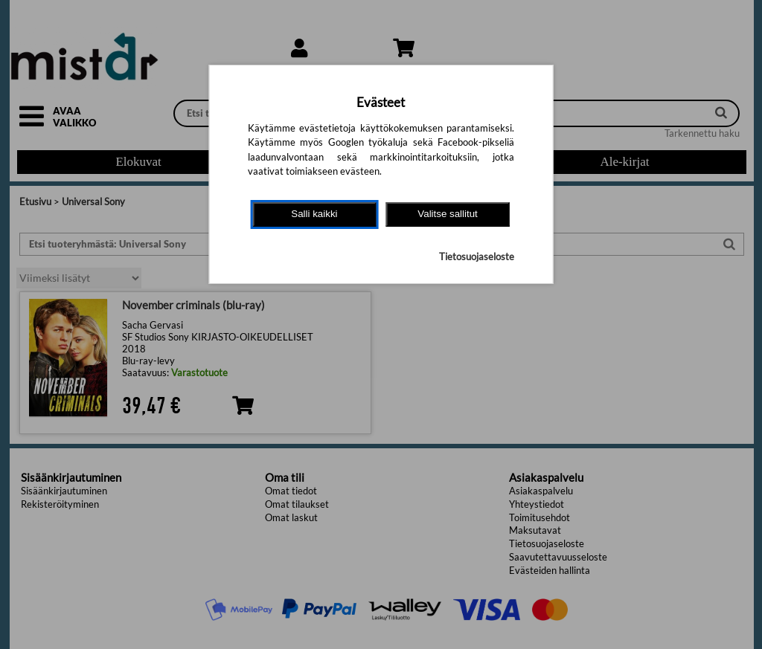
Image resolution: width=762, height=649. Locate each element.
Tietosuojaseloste (476, 256)
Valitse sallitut (447, 213)
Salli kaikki (314, 213)
